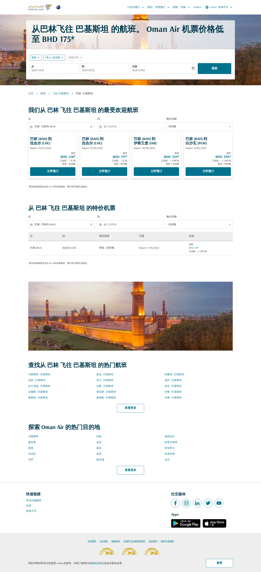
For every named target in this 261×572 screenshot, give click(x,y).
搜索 (214, 68)
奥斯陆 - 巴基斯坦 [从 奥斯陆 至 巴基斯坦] (38, 397)
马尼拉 (32, 454)
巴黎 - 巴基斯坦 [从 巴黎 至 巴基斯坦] (173, 392)
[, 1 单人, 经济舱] (52, 58)
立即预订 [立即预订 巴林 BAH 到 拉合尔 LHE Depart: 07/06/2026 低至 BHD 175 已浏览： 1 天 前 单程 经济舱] (104, 171)
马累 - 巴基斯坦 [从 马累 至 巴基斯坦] (173, 397)
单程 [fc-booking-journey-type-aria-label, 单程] (33, 57)
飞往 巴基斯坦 (61, 93)
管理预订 (163, 7)
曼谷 (99, 448)
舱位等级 (172, 119)
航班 (43, 93)
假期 (175, 7)
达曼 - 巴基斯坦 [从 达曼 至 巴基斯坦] (104, 386)
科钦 (99, 436)
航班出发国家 (167, 541)
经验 (186, 7)
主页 (30, 93)
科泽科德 (170, 454)
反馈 (28, 506)
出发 (134, 66)
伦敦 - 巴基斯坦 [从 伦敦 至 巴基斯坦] (36, 380)
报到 (149, 7)
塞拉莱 (32, 442)
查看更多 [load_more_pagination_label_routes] (130, 408)
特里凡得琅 (171, 442)
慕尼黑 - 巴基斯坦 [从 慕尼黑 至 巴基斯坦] (106, 392)
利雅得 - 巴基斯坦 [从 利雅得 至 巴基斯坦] (174, 374)
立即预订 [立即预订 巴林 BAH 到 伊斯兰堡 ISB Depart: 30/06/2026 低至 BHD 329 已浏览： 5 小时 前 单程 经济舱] (156, 171)
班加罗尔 (170, 448)
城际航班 (115, 541)
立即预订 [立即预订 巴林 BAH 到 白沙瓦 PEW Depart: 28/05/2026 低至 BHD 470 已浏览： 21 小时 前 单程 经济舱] (208, 171)
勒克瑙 (100, 459)
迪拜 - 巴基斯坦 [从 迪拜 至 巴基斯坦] (173, 380)
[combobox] (54, 70)
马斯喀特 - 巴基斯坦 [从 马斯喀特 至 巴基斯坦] (39, 374)
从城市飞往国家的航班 (134, 541)
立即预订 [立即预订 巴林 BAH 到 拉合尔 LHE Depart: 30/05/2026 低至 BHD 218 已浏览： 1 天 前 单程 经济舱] (53, 171)
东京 (167, 459)
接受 (219, 563)
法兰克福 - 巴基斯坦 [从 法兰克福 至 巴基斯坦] (39, 386)
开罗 (30, 459)
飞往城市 (103, 541)
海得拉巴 (170, 436)
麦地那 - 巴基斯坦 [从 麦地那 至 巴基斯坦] (106, 397)
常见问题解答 (33, 500)
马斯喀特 (33, 436)
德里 (30, 448)
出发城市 (153, 541)
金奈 (99, 442)
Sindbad (197, 7)
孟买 (99, 454)
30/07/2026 (138, 70)
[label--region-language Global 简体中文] (219, 7)
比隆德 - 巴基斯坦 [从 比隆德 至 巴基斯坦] (38, 392)
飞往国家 (91, 541)
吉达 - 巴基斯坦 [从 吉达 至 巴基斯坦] (173, 386)
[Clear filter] (91, 127)
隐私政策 (96, 563)
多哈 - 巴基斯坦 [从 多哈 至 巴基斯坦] (104, 374)
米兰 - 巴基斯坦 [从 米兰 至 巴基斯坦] (104, 380)
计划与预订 (136, 7)
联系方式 (31, 511)
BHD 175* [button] (58, 39)
